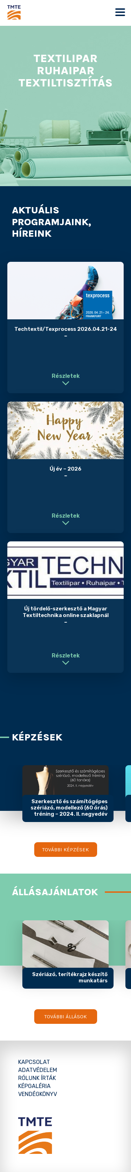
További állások (65, 1016)
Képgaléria (34, 1086)
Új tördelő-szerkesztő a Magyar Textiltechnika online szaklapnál (66, 612)
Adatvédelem (37, 1070)
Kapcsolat (34, 1062)
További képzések (65, 849)
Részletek (66, 376)
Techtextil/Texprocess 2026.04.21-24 (65, 329)
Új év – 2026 (65, 469)
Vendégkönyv (37, 1094)
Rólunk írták (37, 1078)
